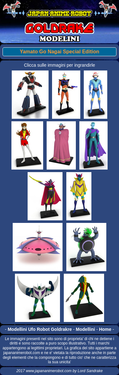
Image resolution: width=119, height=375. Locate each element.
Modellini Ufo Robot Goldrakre (40, 329)
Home (105, 329)
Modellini (85, 329)
